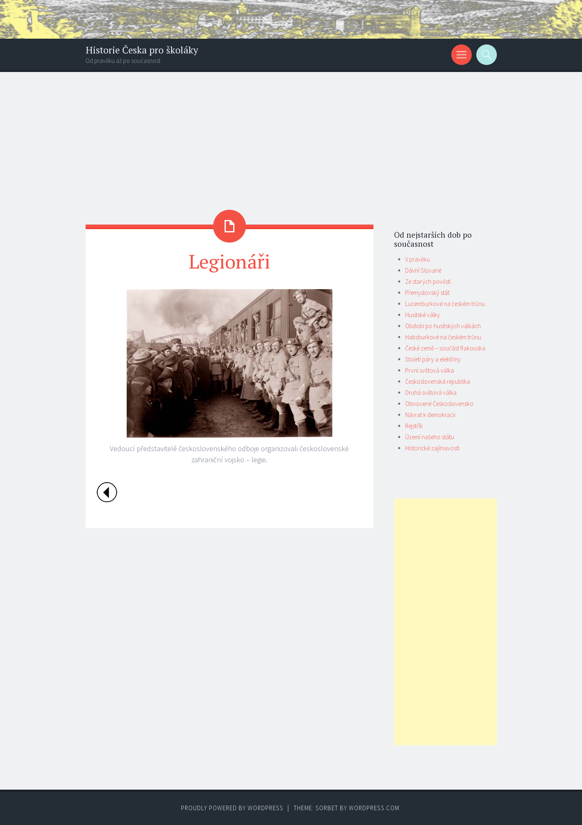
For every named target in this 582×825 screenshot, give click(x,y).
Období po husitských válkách (443, 326)
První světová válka (429, 370)
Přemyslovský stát (427, 293)
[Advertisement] (291, 133)
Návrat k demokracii (430, 415)
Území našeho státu (429, 437)
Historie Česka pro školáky (142, 50)
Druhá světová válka (431, 392)
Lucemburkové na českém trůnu (445, 304)
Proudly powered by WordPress (232, 808)
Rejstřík (414, 426)
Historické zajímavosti (432, 448)
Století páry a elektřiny (433, 359)
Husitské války (422, 315)
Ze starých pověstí (428, 281)
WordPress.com (374, 808)
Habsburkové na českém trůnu (443, 337)
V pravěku (417, 259)
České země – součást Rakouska (445, 348)
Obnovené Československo (439, 404)
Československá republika (437, 381)
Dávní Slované (423, 270)
